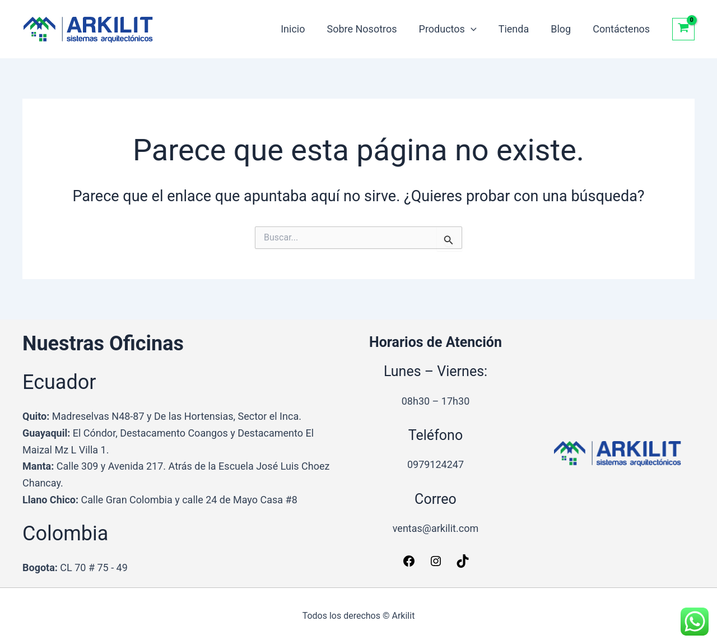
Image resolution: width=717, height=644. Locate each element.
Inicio (302, 29)
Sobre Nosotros (369, 29)
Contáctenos (622, 29)
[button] (476, 29)
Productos (453, 29)
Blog (563, 29)
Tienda (517, 29)
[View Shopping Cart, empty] (683, 29)
